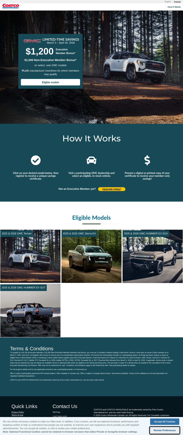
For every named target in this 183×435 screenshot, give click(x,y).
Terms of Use (17, 415)
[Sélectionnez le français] (177, 1)
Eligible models (50, 82)
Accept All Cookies (164, 422)
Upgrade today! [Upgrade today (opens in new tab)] (111, 189)
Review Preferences (165, 431)
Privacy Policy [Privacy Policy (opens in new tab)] (17, 412)
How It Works (174, 7)
